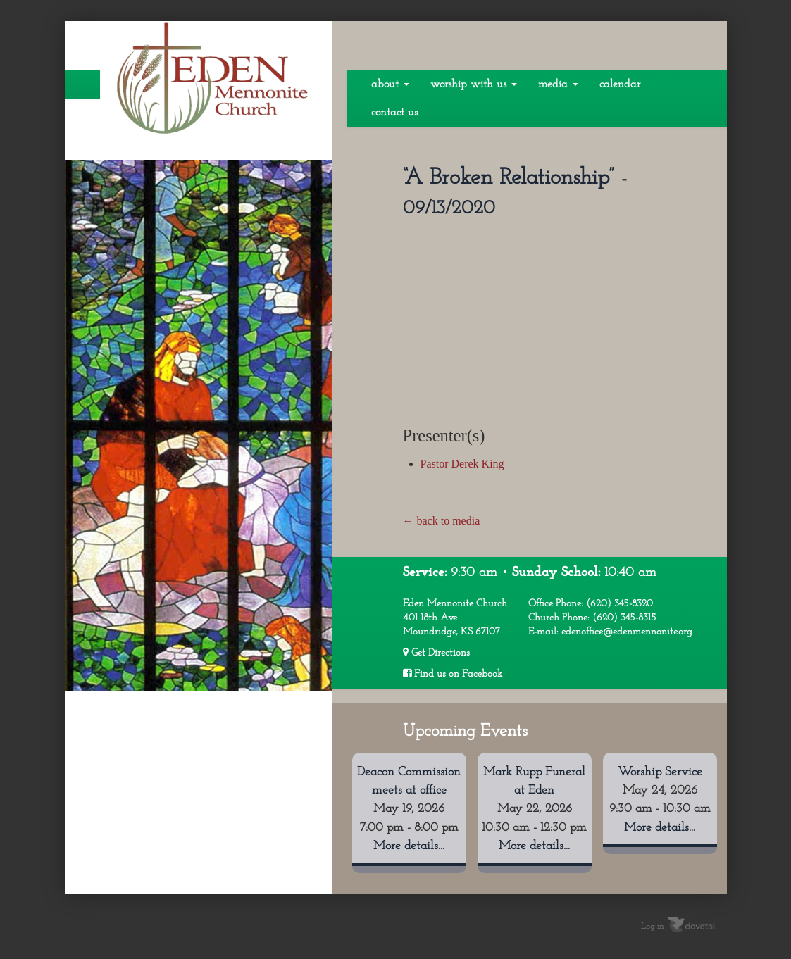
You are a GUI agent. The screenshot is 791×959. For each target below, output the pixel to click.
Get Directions (436, 652)
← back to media (441, 521)
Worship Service (660, 772)
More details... (408, 846)
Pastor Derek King (462, 464)
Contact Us (394, 112)
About (390, 84)
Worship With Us (473, 84)
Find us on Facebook (452, 673)
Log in (652, 926)
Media (558, 84)
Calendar (619, 84)
